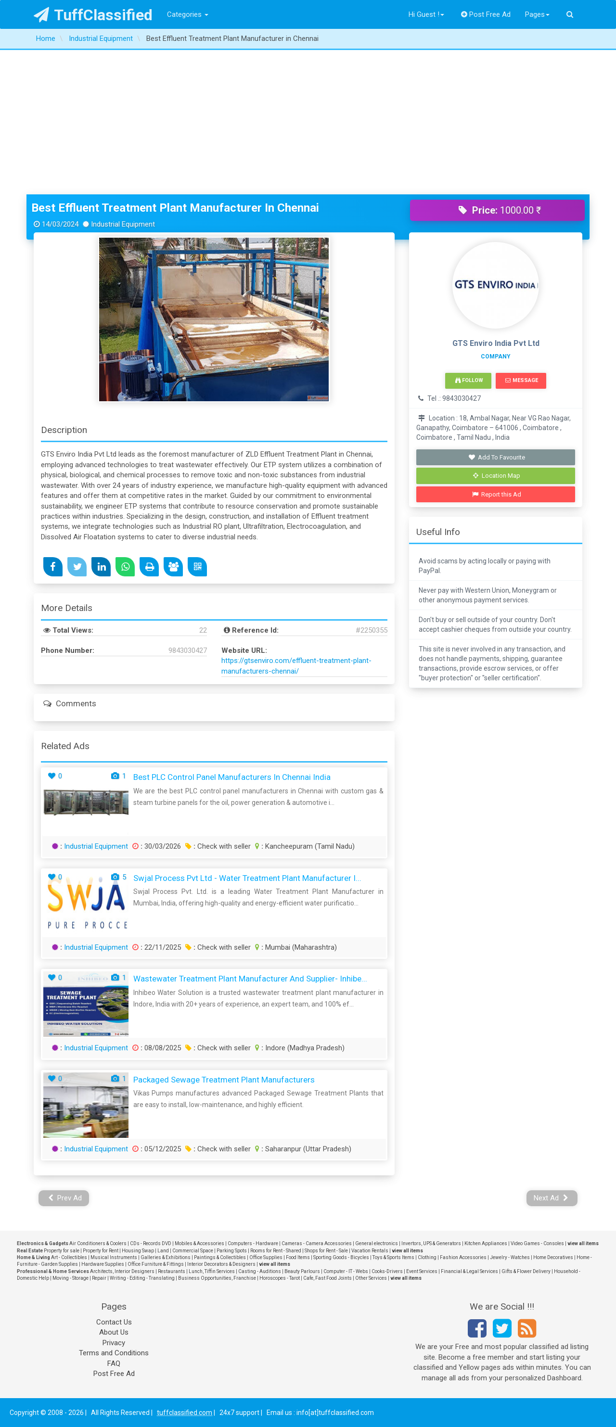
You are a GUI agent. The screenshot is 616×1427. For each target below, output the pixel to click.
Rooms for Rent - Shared (275, 1250)
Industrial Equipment (96, 846)
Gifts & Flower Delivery (526, 1271)
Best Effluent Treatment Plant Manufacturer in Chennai (175, 208)
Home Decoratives (553, 1257)
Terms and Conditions (114, 1353)
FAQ (113, 1363)
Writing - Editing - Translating (142, 1278)
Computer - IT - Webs (345, 1271)
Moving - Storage (70, 1278)
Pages (537, 14)
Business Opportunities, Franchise (217, 1278)
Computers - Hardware (253, 1243)
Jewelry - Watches (510, 1257)
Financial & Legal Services (469, 1271)
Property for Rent (100, 1250)
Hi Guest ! (426, 14)
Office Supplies (265, 1257)
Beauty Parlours (302, 1271)
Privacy (114, 1342)
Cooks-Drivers (387, 1271)
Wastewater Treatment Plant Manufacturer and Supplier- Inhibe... (250, 978)
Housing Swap (138, 1250)
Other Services (371, 1278)
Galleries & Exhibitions (166, 1257)
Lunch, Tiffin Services (212, 1271)
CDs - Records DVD (150, 1243)
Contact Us (114, 1322)
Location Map (496, 475)
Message (521, 380)
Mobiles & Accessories (199, 1243)
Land (163, 1250)
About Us (113, 1332)
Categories (187, 14)
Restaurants (171, 1271)
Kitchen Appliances (485, 1243)
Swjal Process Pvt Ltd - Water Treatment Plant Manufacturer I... (247, 878)
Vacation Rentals (369, 1250)
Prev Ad (65, 1198)
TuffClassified (93, 15)
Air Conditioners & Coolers (98, 1243)
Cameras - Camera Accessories (317, 1243)
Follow (469, 380)
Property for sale (61, 1250)
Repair (99, 1278)
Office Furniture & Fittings (156, 1264)
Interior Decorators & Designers (221, 1264)
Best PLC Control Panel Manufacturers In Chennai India (232, 777)
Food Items (298, 1257)
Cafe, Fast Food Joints (327, 1278)
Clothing (427, 1257)
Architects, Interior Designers (122, 1271)
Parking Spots (232, 1250)
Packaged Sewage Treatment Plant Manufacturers (224, 1079)
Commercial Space (192, 1250)
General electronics (376, 1243)
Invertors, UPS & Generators (431, 1243)
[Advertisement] (308, 122)
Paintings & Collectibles (220, 1257)
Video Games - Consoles (537, 1243)
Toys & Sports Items (393, 1257)
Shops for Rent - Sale (326, 1250)
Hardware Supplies (102, 1264)
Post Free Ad (486, 14)
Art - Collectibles (69, 1257)
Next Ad (551, 1198)
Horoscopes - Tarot (279, 1278)
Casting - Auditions (259, 1271)
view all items (583, 1243)
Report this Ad (497, 494)
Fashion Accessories (463, 1257)
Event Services (421, 1271)
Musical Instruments (113, 1257)
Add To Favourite (497, 457)
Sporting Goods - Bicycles (341, 1257)
